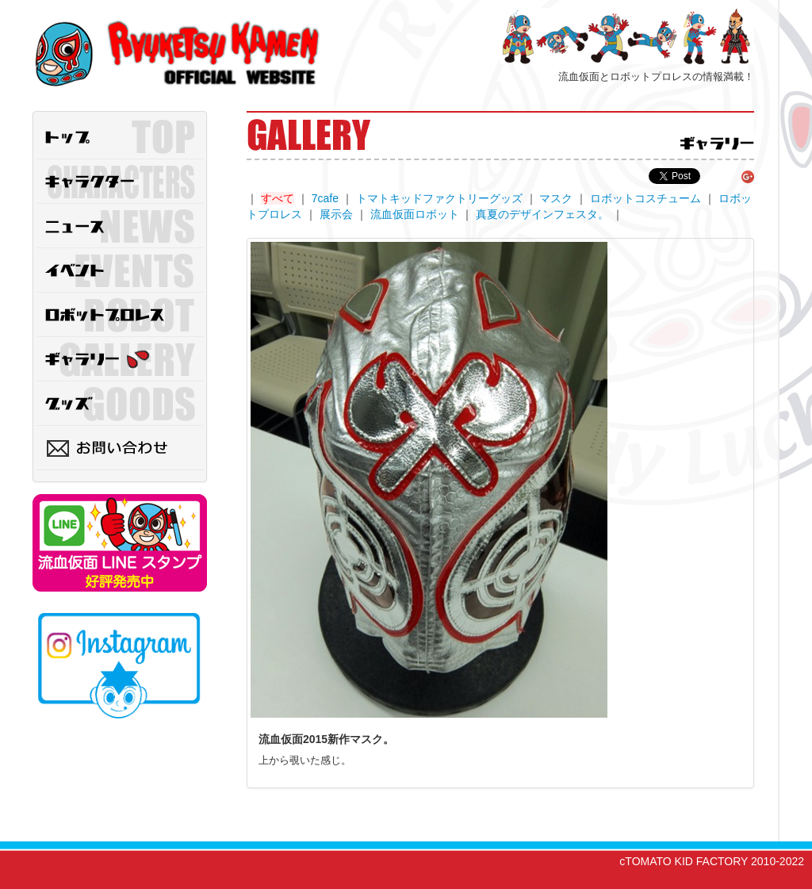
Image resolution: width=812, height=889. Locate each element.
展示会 (336, 214)
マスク (556, 198)
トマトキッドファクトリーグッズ (439, 198)
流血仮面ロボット (414, 214)
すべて (277, 198)
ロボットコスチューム (645, 198)
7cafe (325, 198)
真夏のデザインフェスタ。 (542, 214)
